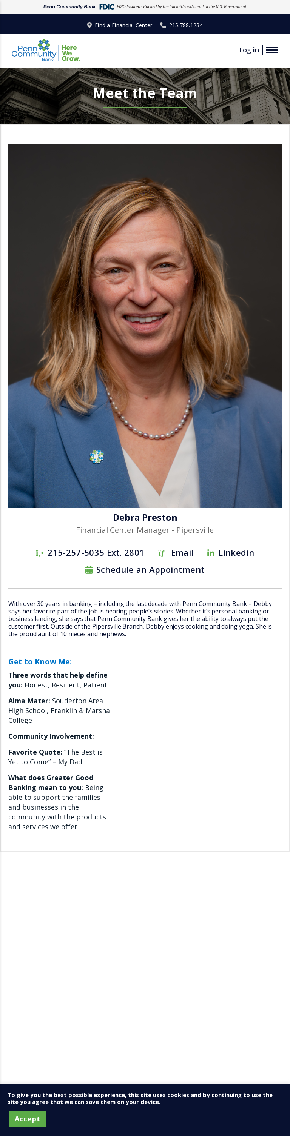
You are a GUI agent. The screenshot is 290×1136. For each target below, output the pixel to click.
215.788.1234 (186, 25)
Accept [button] (27, 1118)
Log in (249, 49)
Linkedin (236, 552)
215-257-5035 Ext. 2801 (96, 552)
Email (182, 552)
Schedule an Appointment (150, 569)
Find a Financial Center (123, 25)
